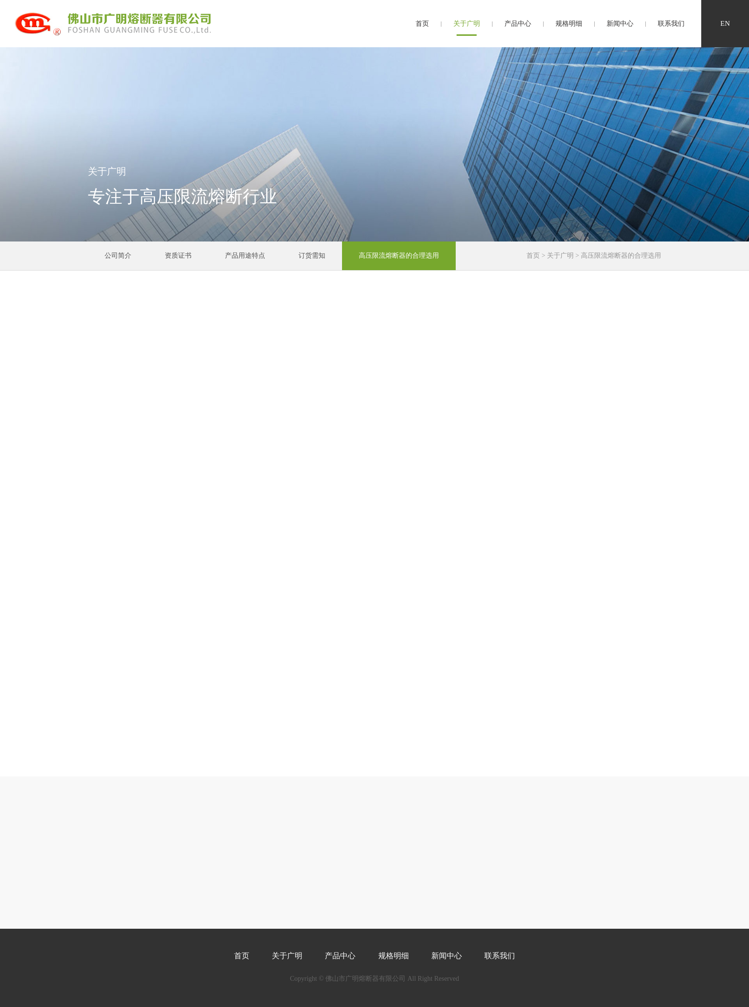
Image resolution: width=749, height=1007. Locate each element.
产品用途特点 (245, 255)
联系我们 (671, 23)
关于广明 (466, 23)
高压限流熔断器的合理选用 (399, 255)
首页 (422, 23)
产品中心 (517, 23)
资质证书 (178, 255)
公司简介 (118, 255)
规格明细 (569, 23)
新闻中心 (620, 23)
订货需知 (312, 255)
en (725, 23)
